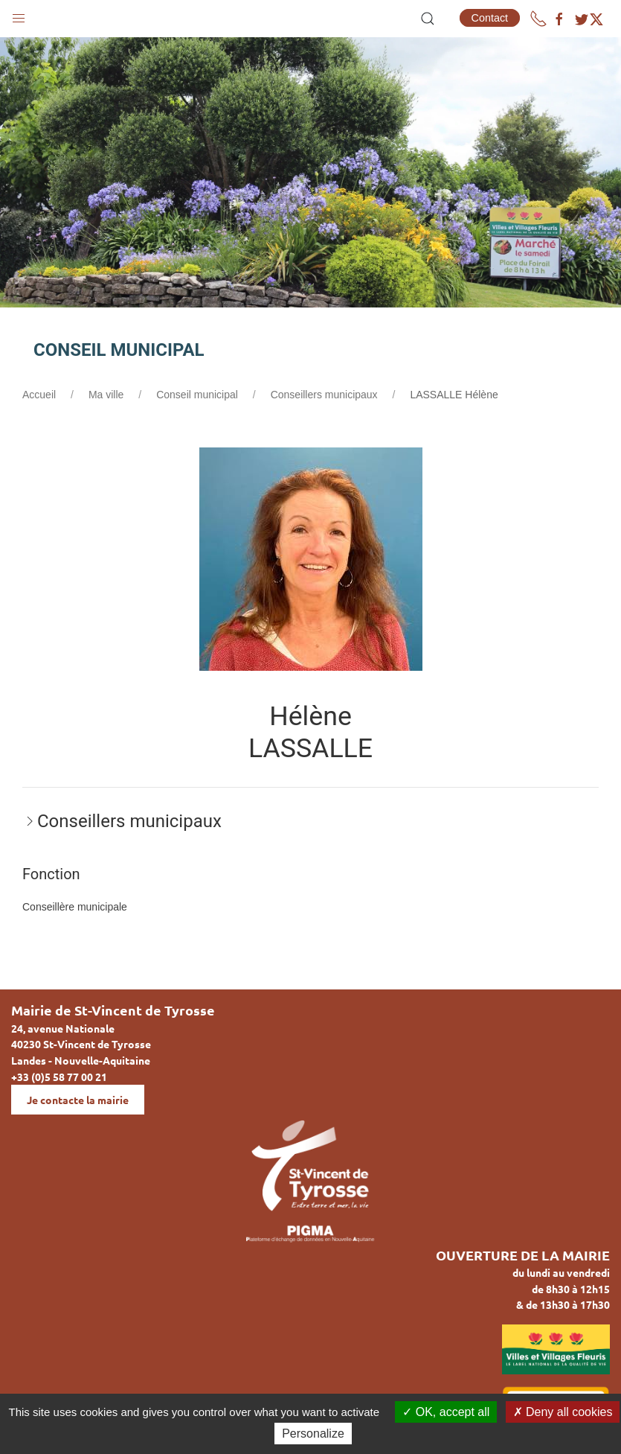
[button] (18, 15)
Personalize (313, 1433)
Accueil (39, 395)
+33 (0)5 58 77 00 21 (59, 1076)
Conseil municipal (197, 395)
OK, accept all (445, 1412)
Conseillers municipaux (324, 395)
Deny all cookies (563, 1412)
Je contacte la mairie (78, 1099)
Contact (490, 18)
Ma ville (106, 395)
